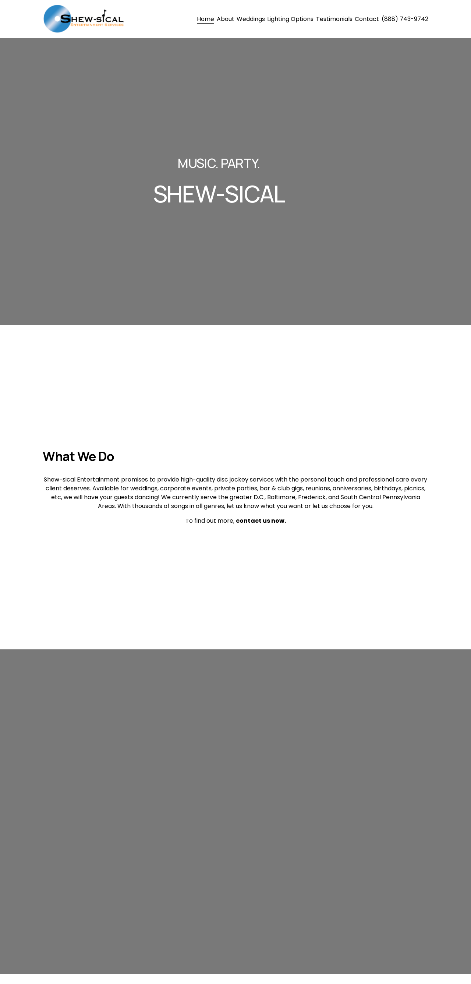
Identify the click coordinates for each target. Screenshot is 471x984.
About (225, 19)
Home (205, 19)
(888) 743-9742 (405, 19)
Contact (367, 19)
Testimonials (334, 19)
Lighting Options (290, 19)
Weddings (251, 19)
